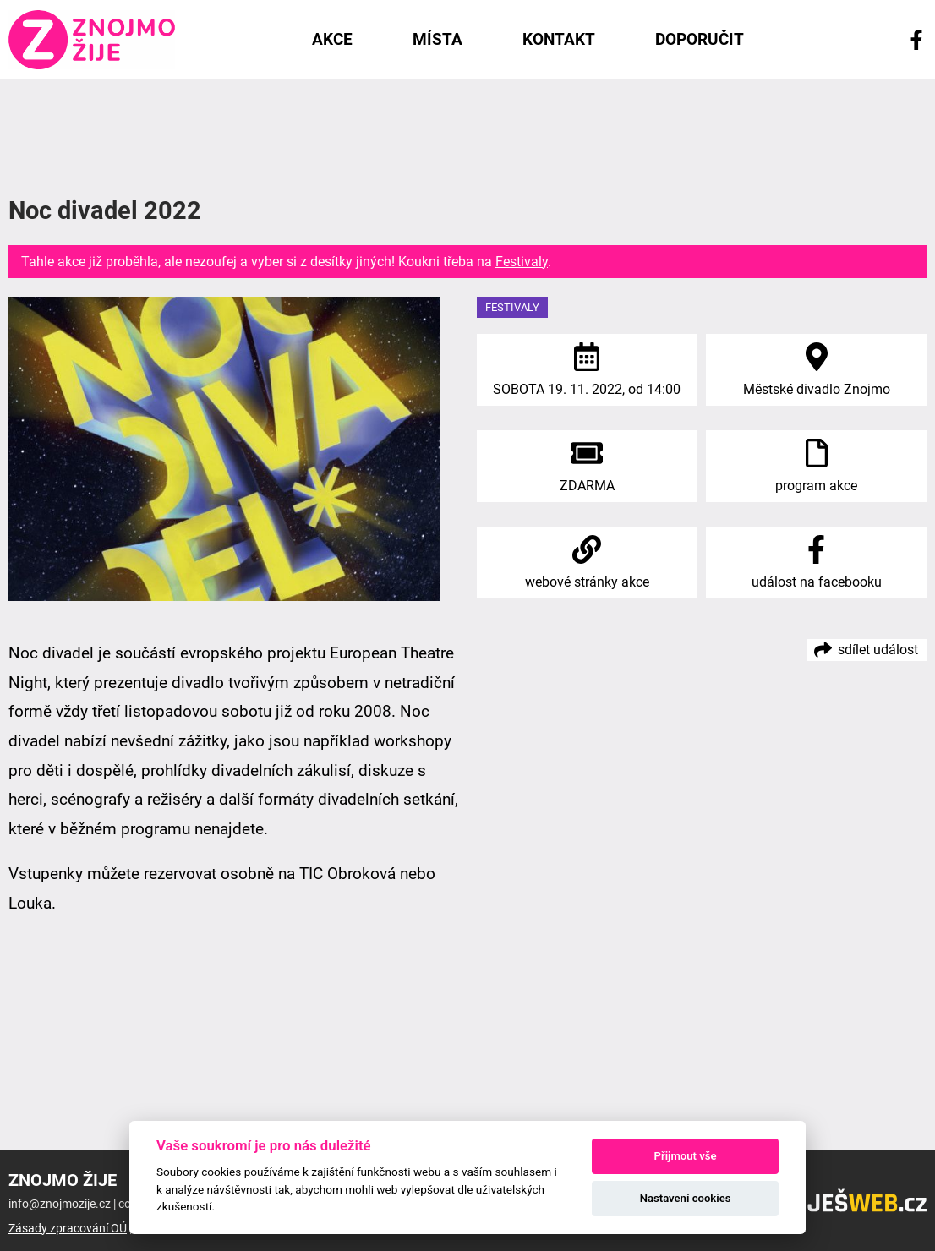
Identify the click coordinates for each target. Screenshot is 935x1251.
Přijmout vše (685, 1156)
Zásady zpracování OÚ (67, 1228)
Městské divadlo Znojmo (816, 389)
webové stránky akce (587, 582)
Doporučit (699, 39)
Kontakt (558, 39)
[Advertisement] (467, 134)
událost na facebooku (817, 582)
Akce (332, 39)
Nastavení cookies (685, 1198)
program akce (816, 486)
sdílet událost (878, 650)
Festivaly (521, 262)
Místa (437, 39)
